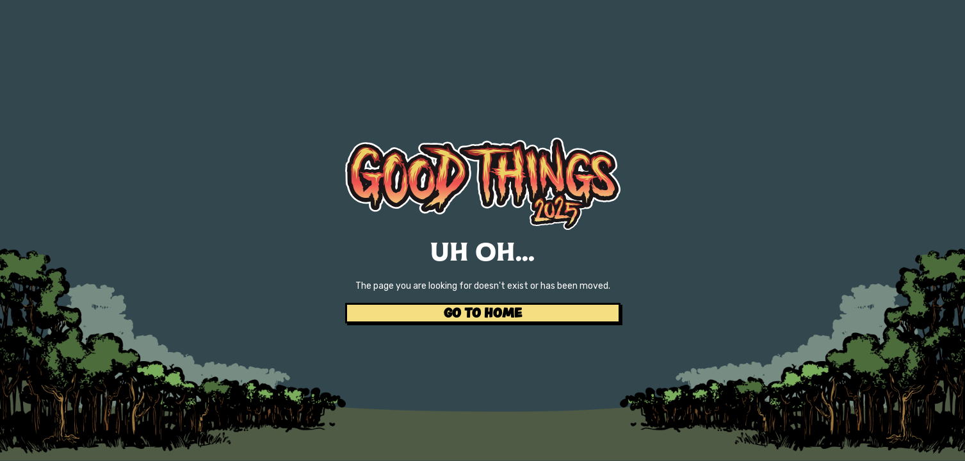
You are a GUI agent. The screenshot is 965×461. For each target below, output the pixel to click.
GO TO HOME (483, 312)
